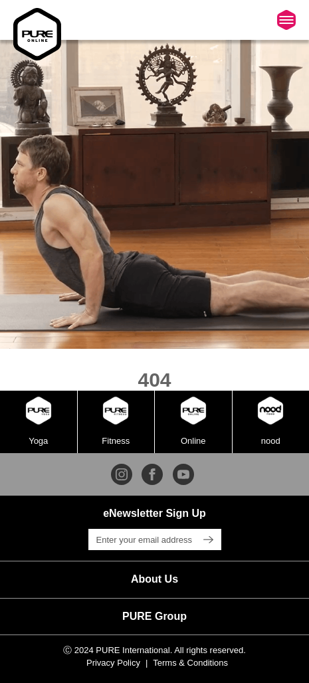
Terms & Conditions (190, 663)
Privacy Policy (113, 663)
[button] (154, 579)
